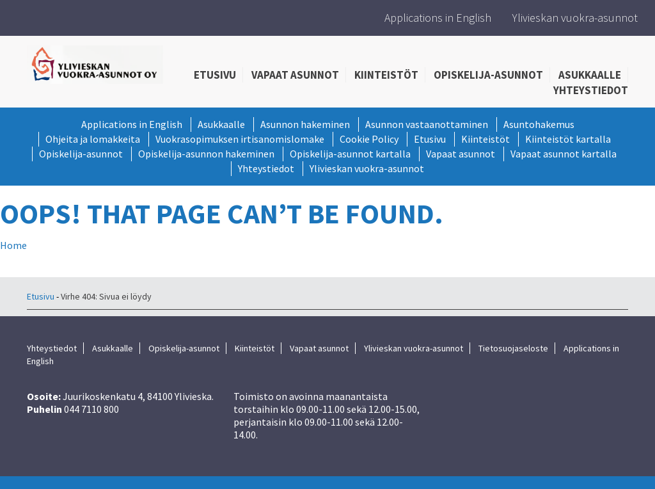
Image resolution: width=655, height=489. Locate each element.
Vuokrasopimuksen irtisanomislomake (239, 138)
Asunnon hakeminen (305, 124)
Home (13, 245)
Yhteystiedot (590, 90)
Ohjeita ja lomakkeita (92, 138)
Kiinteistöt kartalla (568, 138)
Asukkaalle (589, 75)
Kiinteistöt (386, 75)
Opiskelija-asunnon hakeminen (206, 153)
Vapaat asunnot (295, 75)
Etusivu (215, 75)
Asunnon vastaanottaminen (426, 124)
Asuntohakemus (538, 124)
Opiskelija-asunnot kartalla (350, 153)
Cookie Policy (369, 138)
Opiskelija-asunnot (488, 75)
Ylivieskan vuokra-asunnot (575, 17)
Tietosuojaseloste (513, 348)
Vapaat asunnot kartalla (563, 153)
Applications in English (437, 17)
